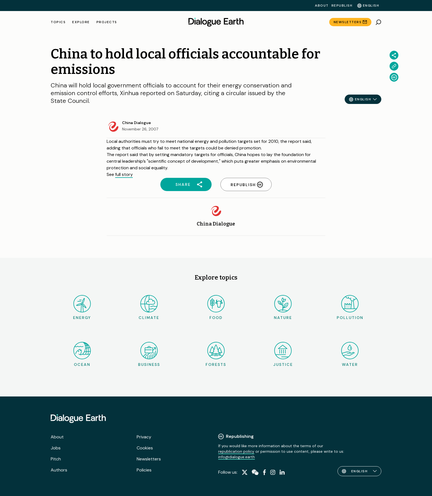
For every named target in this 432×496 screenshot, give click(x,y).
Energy (82, 307)
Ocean (82, 354)
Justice (283, 354)
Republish (342, 5)
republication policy (236, 451)
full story (124, 174)
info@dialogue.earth (236, 456)
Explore (81, 22)
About (322, 5)
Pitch (56, 459)
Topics (58, 22)
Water (350, 354)
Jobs (56, 448)
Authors (59, 470)
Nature (283, 307)
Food (216, 307)
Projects (106, 22)
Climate (149, 307)
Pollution (350, 307)
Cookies (145, 448)
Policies (144, 470)
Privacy (144, 437)
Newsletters (348, 22)
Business (149, 354)
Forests (216, 354)
